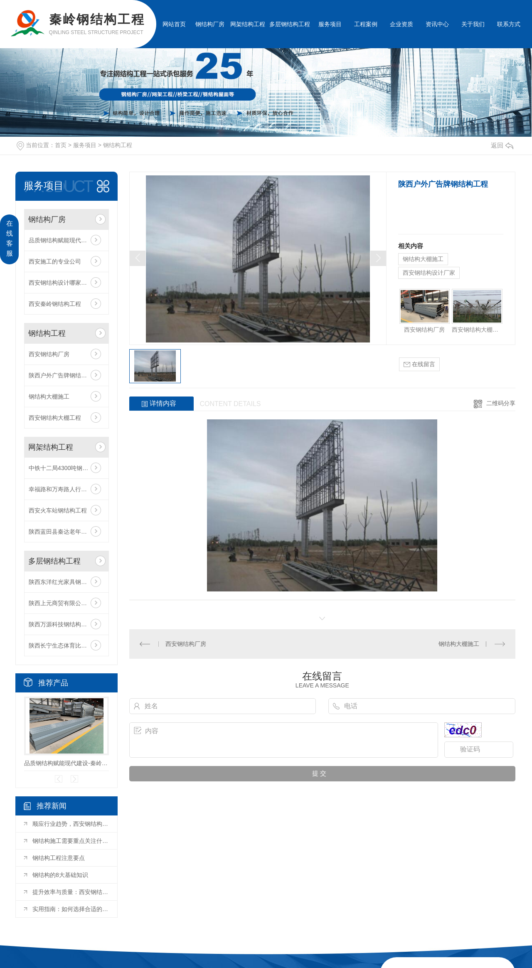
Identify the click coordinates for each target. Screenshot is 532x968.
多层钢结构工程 (289, 24)
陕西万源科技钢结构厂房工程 (66, 624)
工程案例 (365, 24)
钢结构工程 (117, 145)
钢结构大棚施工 (49, 396)
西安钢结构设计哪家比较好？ (66, 282)
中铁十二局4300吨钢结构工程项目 (66, 468)
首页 (60, 145)
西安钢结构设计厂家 (429, 272)
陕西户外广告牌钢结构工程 (64, 375)
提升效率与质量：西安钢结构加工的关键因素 (70, 892)
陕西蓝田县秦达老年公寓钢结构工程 (66, 531)
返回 (502, 145)
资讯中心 (437, 24)
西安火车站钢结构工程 (58, 510)
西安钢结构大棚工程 (55, 417)
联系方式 (508, 24)
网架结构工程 (247, 24)
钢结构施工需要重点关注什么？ (70, 840)
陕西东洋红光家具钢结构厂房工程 (66, 582)
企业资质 (401, 24)
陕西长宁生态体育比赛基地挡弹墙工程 (66, 645)
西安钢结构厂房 (49, 354)
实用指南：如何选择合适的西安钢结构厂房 (70, 909)
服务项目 (330, 24)
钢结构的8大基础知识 (60, 875)
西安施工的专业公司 (55, 261)
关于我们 (473, 24)
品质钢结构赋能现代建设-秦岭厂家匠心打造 (66, 240)
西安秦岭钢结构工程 (55, 303)
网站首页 (174, 24)
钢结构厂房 (209, 24)
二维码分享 (500, 403)
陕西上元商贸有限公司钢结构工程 (66, 603)
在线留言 (419, 364)
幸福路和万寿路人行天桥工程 (66, 489)
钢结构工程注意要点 (58, 858)
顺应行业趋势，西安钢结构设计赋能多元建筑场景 (70, 823)
